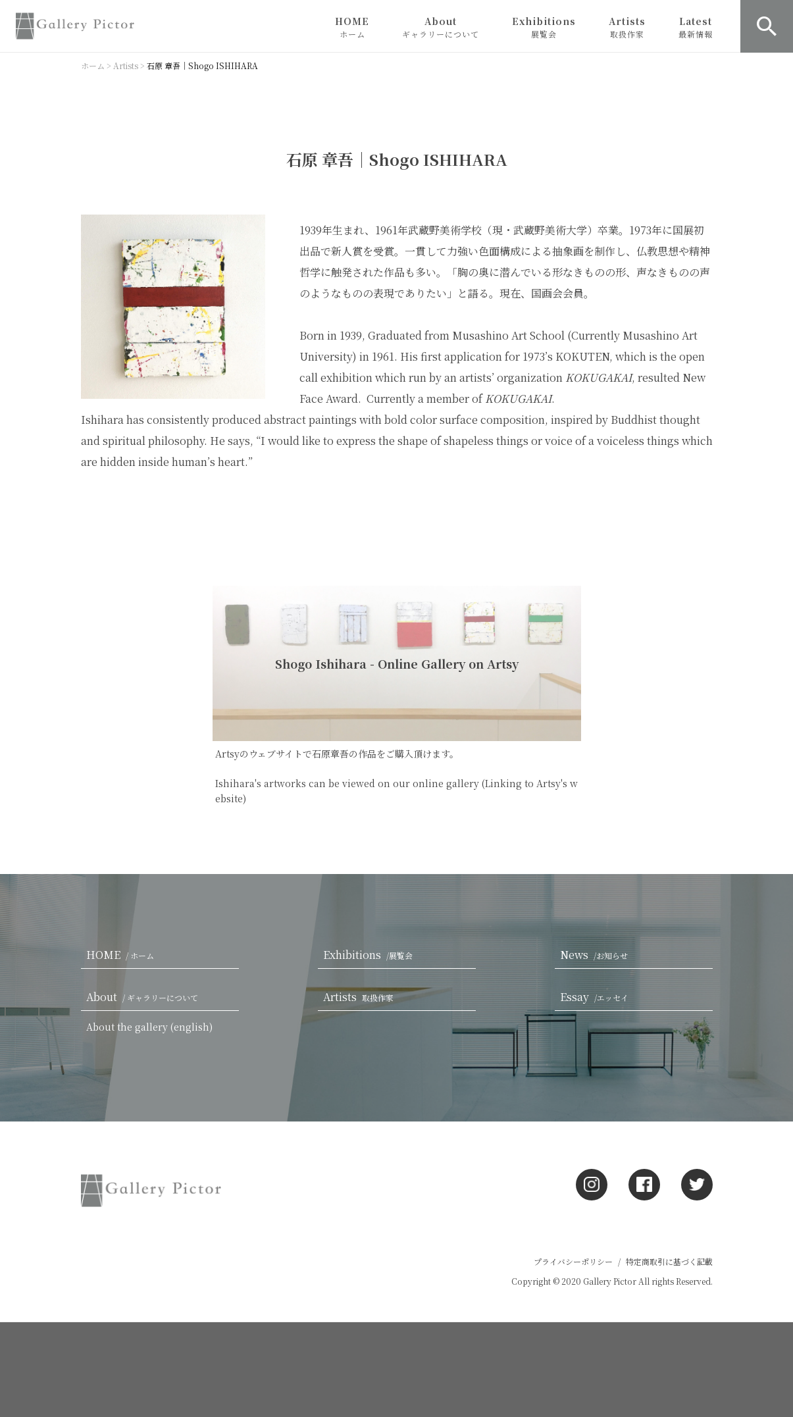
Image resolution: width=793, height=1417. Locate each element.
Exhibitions (544, 26)
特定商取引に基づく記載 (669, 1261)
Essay (597, 996)
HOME (352, 26)
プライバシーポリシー (573, 1261)
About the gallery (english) (149, 1026)
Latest (695, 26)
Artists (627, 26)
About (440, 26)
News (596, 954)
